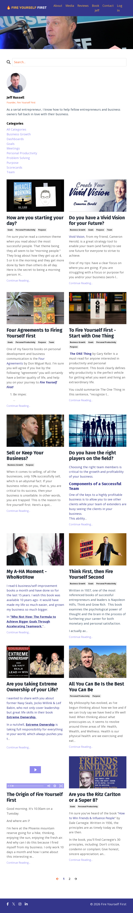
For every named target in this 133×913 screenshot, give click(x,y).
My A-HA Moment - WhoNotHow (28, 576)
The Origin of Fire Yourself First (26, 800)
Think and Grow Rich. (92, 607)
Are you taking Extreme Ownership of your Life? (34, 689)
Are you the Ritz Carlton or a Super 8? (96, 800)
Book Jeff (95, 8)
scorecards (14, 167)
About (57, 6)
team (109, 230)
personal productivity (25, 230)
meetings (13, 148)
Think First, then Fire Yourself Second (92, 576)
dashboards (15, 139)
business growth (77, 230)
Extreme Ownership (21, 720)
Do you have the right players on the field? (93, 457)
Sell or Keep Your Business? (26, 457)
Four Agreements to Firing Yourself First (29, 334)
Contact (108, 6)
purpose (42, 230)
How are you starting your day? (30, 221)
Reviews (83, 6)
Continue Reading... (18, 281)
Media (70, 6)
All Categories (16, 129)
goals (10, 230)
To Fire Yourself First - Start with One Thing (93, 334)
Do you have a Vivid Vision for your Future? (95, 221)
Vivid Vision (77, 237)
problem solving (18, 158)
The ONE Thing (81, 355)
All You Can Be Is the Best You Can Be (92, 689)
